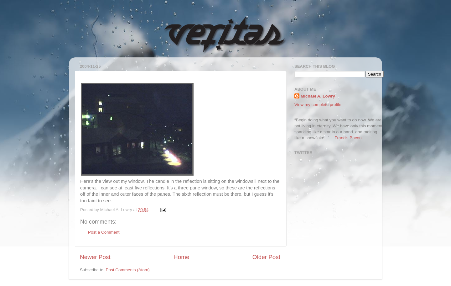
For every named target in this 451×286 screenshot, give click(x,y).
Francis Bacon (347, 137)
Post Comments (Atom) (128, 269)
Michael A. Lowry (318, 96)
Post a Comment (104, 232)
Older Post (266, 257)
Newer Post (95, 257)
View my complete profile (317, 104)
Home (181, 257)
